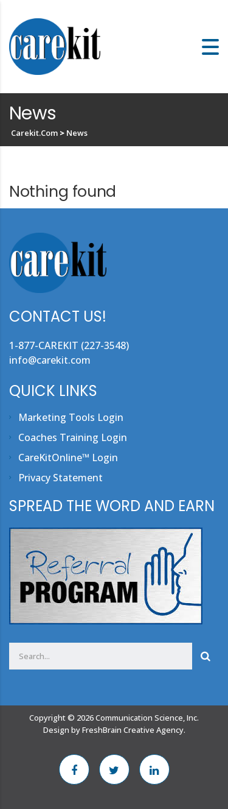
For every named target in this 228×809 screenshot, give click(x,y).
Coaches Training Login (72, 437)
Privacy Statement (60, 477)
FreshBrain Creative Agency (133, 729)
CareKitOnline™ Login (68, 457)
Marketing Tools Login (70, 417)
